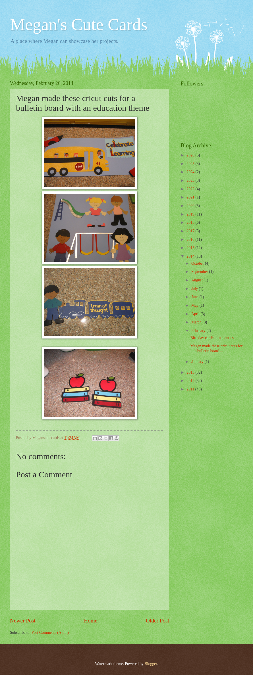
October (198, 263)
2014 (190, 256)
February (198, 331)
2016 (190, 239)
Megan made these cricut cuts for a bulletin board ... (216, 348)
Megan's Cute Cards (79, 24)
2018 (190, 222)
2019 (190, 214)
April (196, 314)
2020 (190, 206)
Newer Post (23, 621)
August (197, 280)
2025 (190, 164)
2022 (190, 189)
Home (90, 621)
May (195, 305)
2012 (190, 381)
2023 (190, 180)
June (195, 297)
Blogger (150, 664)
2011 (190, 389)
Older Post (157, 621)
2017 (190, 231)
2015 (190, 248)
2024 (190, 172)
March (196, 322)
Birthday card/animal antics (211, 338)
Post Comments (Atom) (50, 632)
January (197, 362)
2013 (190, 372)
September (200, 271)
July (195, 289)
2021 (190, 197)
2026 (190, 155)
